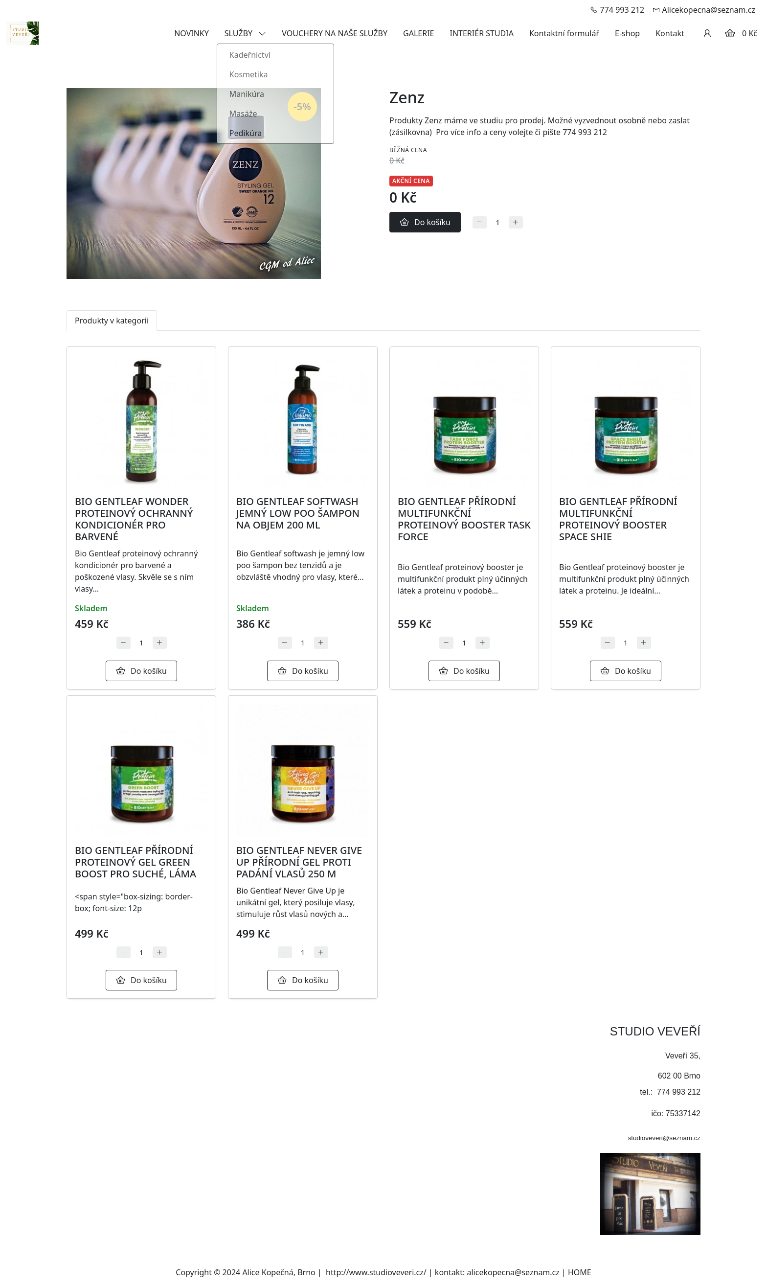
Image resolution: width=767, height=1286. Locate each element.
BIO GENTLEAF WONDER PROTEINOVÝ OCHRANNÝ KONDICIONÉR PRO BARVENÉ (134, 519)
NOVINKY (191, 33)
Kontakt (669, 33)
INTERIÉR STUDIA (481, 33)
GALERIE (418, 33)
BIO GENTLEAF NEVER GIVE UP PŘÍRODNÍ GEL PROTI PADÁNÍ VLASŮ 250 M (299, 862)
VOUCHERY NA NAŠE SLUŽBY (334, 33)
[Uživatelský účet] (707, 33)
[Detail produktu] (141, 421)
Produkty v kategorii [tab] (112, 320)
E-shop (627, 33)
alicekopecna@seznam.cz (513, 1272)
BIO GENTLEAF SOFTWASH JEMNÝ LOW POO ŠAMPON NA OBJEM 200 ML (298, 513)
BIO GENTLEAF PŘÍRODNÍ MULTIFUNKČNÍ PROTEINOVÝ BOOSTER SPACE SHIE (618, 519)
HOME (579, 1272)
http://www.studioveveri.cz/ (376, 1272)
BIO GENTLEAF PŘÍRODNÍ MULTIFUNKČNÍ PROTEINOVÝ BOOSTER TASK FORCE (464, 519)
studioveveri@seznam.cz (664, 1138)
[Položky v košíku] (729, 33)
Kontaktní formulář (564, 33)
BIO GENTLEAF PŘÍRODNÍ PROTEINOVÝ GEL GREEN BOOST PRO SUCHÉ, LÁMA (135, 862)
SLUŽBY (245, 33)
